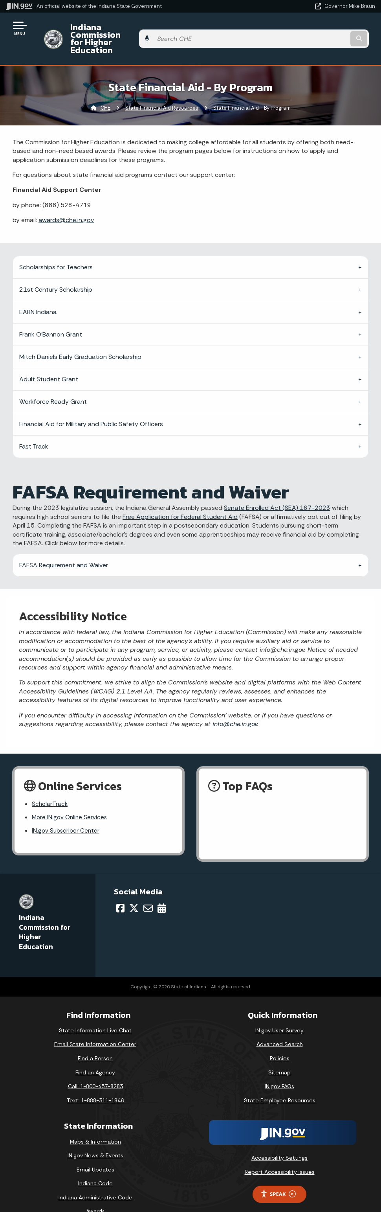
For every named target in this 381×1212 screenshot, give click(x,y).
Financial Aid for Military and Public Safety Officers (91, 403)
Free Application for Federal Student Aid (180, 495)
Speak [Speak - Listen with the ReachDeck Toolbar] (278, 1175)
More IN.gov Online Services (71, 797)
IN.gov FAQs (279, 1066)
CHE (105, 86)
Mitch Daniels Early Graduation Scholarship (80, 336)
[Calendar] (162, 889)
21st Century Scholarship (55, 269)
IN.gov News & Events (95, 1136)
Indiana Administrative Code (95, 1178)
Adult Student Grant (48, 358)
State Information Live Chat (95, 1011)
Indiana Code (95, 1164)
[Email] (148, 889)
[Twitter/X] (134, 889)
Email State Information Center (95, 1024)
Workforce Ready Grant (53, 381)
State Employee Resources (279, 1081)
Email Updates (95, 1150)
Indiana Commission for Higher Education (147, 28)
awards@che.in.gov (66, 199)
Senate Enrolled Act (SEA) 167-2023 (277, 487)
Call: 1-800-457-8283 (95, 1066)
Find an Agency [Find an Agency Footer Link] (95, 1053)
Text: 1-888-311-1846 (95, 1081)
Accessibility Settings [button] (279, 1138)
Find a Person (95, 1039)
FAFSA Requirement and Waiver (63, 544)
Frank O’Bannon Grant (50, 313)
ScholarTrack (50, 784)
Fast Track (33, 425)
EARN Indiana (38, 291)
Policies (279, 1039)
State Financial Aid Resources (161, 86)
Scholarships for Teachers (56, 246)
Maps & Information (95, 1122)
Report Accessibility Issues (280, 1152)
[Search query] (320, 28)
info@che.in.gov (234, 703)
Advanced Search (279, 1024)
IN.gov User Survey (279, 1011)
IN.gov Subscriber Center (67, 811)
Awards (95, 1191)
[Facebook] (120, 889)
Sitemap (279, 1053)
